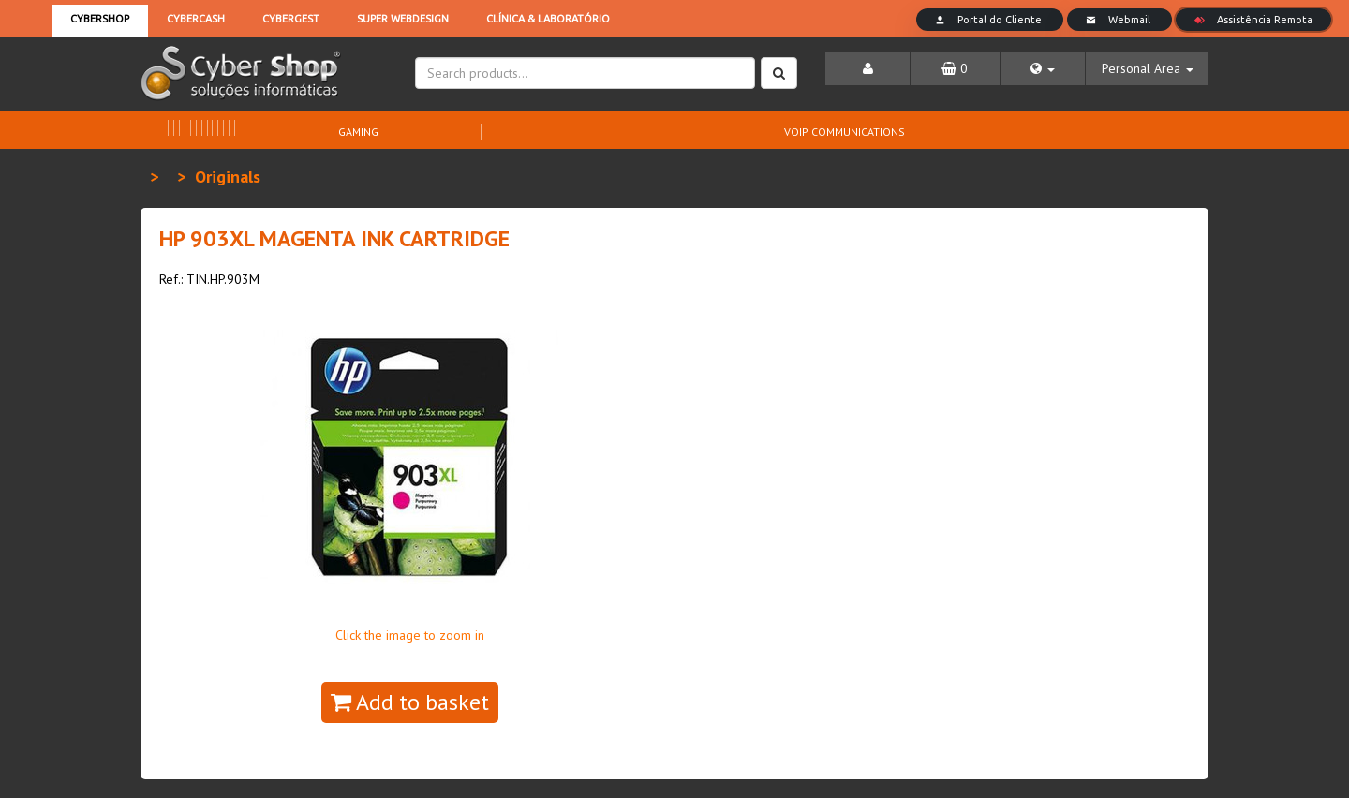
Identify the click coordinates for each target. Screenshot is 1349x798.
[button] (1043, 68)
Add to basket (410, 702)
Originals (227, 176)
